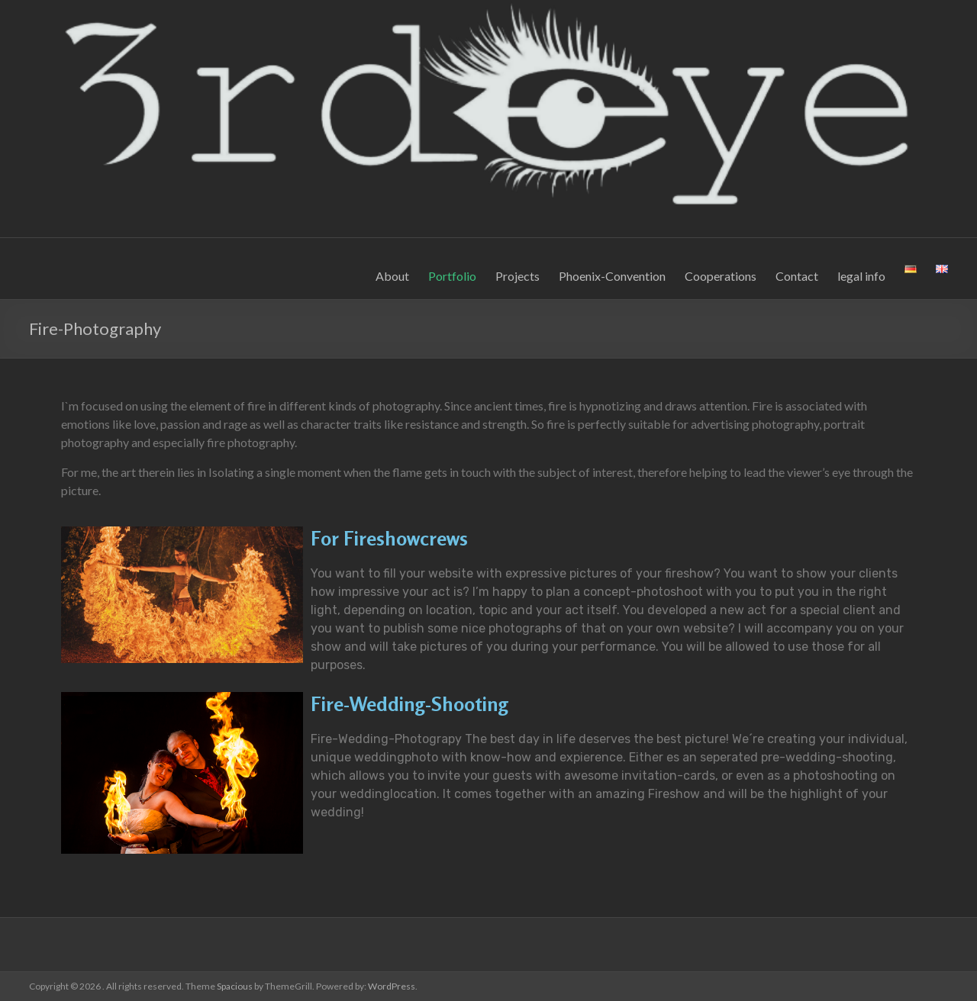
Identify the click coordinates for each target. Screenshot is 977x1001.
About (392, 276)
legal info (861, 276)
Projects (517, 276)
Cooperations (720, 276)
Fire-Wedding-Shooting (409, 704)
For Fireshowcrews (389, 538)
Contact (796, 276)
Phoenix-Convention (612, 276)
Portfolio (452, 276)
